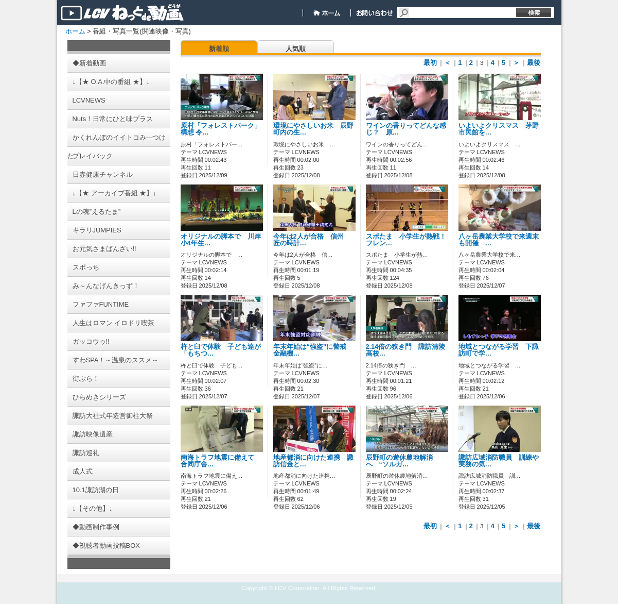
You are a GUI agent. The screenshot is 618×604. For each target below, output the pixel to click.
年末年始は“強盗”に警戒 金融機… (313, 350)
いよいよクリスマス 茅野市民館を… (498, 129)
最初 (430, 62)
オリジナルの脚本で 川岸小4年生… (221, 240)
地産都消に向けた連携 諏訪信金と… (313, 461)
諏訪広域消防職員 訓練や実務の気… (498, 461)
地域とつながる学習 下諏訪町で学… (498, 350)
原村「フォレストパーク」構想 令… (221, 129)
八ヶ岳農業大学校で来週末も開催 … (498, 240)
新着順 (219, 49)
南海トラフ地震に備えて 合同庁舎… (221, 461)
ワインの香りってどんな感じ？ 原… (406, 129)
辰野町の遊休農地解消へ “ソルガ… (399, 461)
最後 (533, 62)
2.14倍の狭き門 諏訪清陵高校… (406, 350)
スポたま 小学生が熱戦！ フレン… (409, 240)
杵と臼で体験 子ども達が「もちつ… (221, 350)
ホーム (75, 31)
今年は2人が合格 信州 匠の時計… (311, 240)
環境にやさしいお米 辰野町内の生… (313, 129)
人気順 (296, 49)
